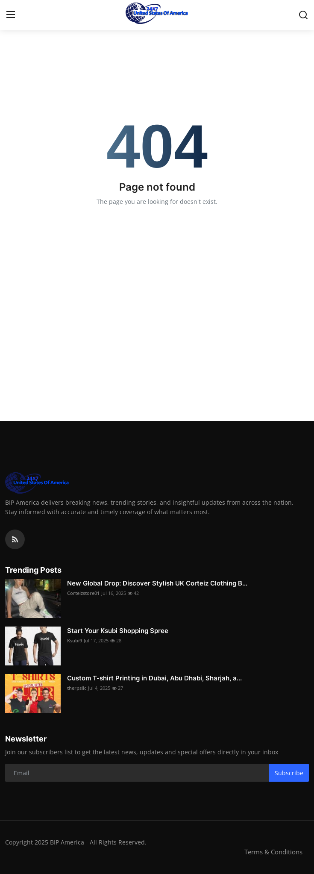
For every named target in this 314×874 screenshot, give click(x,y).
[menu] (10, 15)
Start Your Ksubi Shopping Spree (118, 631)
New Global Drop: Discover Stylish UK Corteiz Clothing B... (157, 583)
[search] (303, 15)
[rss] (15, 539)
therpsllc (76, 688)
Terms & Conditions (273, 852)
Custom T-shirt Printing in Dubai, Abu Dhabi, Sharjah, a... (154, 678)
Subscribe (289, 773)
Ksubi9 (74, 640)
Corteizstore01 (83, 593)
